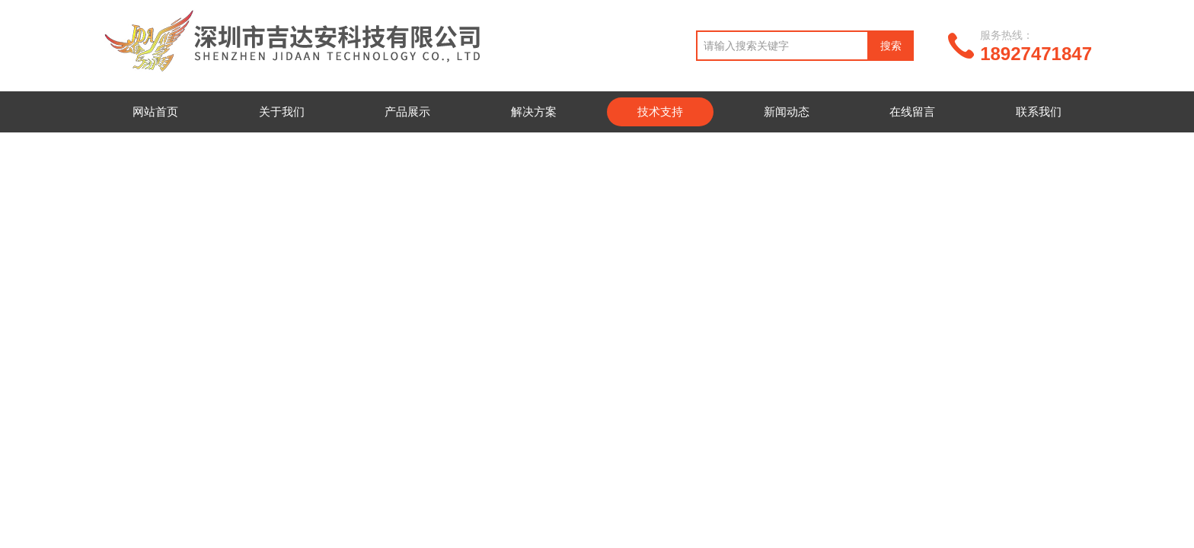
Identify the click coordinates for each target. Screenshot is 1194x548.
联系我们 (1039, 111)
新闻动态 (786, 111)
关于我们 (282, 111)
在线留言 (912, 111)
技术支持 (660, 111)
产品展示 (407, 111)
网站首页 (155, 111)
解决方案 (534, 111)
